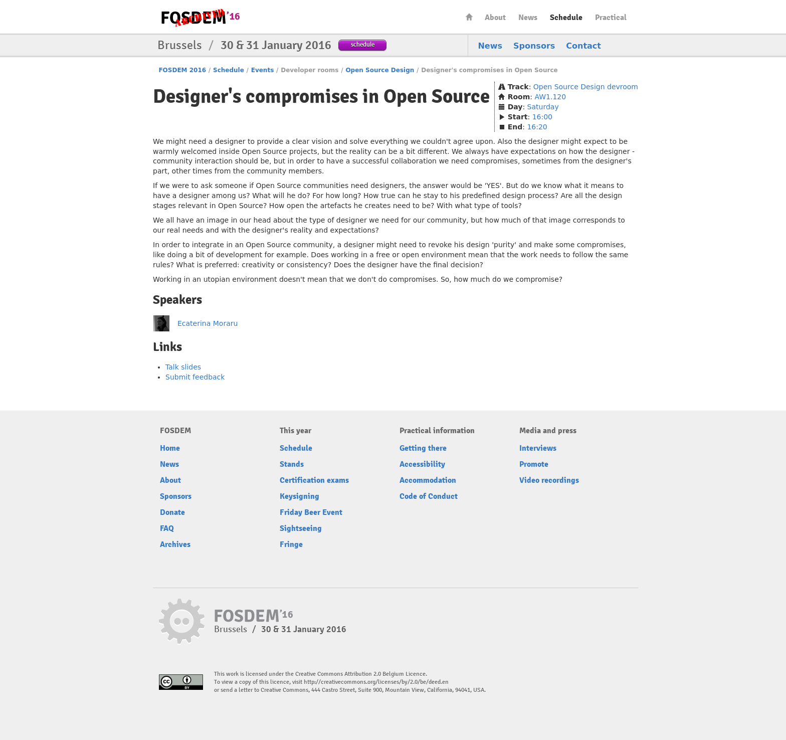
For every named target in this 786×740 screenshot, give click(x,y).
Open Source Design (379, 70)
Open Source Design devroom (585, 87)
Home (469, 17)
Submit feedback (195, 377)
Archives (175, 544)
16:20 (537, 127)
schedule (362, 44)
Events (262, 70)
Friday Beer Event (311, 512)
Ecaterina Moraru (207, 323)
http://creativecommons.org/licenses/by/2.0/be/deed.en (376, 682)
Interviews (537, 448)
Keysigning (299, 496)
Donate (172, 512)
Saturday (543, 107)
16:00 (542, 117)
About (495, 18)
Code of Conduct (429, 496)
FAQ (167, 528)
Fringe (291, 544)
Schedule (566, 18)
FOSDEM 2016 (182, 70)
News (527, 18)
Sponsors (534, 46)
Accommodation (428, 480)
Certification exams (314, 480)
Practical (611, 18)
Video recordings (549, 480)
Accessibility (422, 464)
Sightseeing (301, 528)
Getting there (423, 448)
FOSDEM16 (200, 17)
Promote (533, 464)
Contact (583, 46)
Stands (292, 464)
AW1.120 (550, 97)
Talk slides (183, 367)
